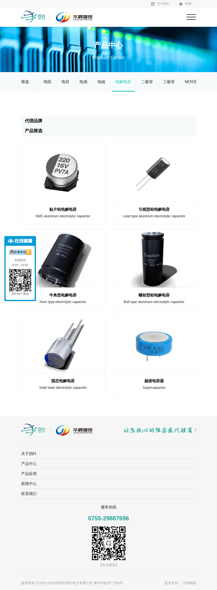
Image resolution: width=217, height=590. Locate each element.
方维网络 (189, 583)
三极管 (169, 82)
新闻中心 (29, 484)
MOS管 (191, 82)
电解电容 (123, 82)
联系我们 (29, 494)
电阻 (47, 82)
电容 (65, 82)
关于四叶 (29, 454)
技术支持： (173, 583)
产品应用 (29, 474)
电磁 (101, 82)
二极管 (147, 82)
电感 (83, 82)
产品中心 (29, 464)
